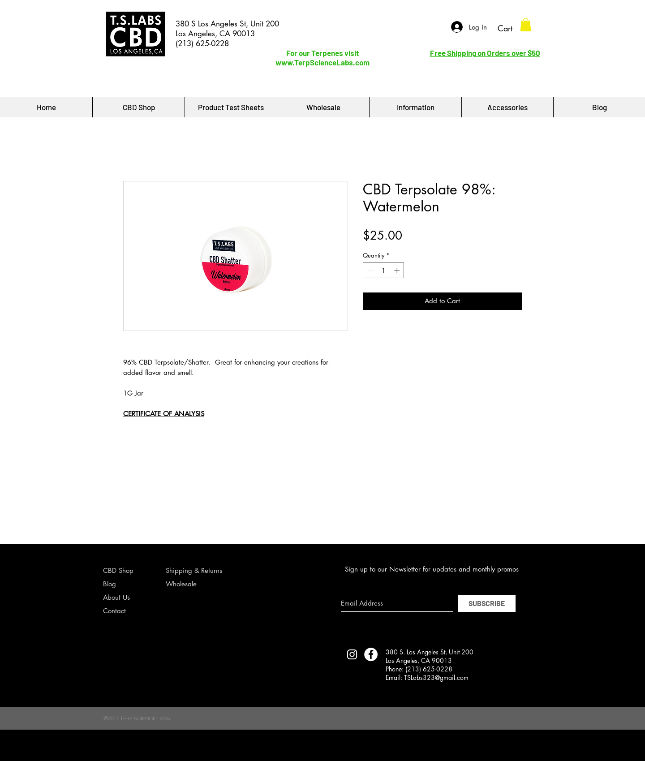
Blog (109, 584)
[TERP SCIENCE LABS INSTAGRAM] (352, 654)
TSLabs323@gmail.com (436, 677)
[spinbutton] (383, 270)
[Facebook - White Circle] (371, 654)
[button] (525, 24)
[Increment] (397, 270)
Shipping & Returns (194, 570)
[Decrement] (369, 270)
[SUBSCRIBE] (487, 603)
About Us (116, 597)
